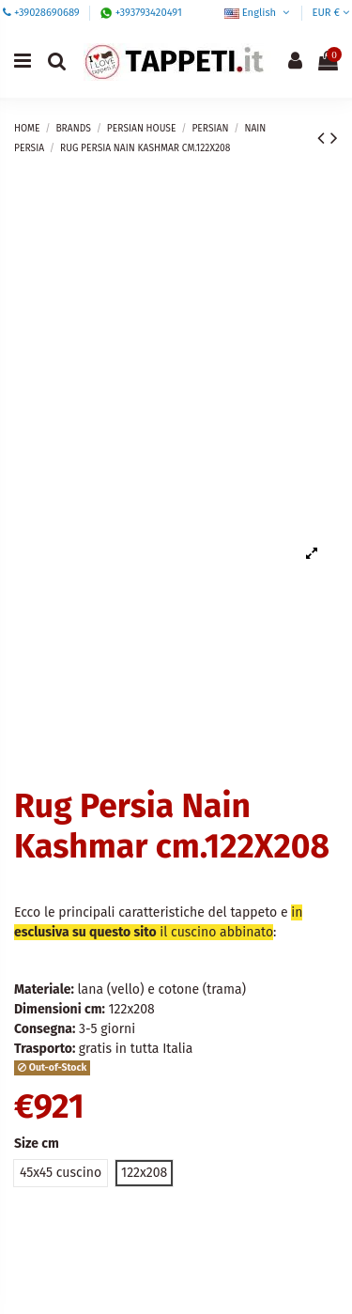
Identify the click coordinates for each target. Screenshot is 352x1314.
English (258, 13)
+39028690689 (47, 13)
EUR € (330, 13)
